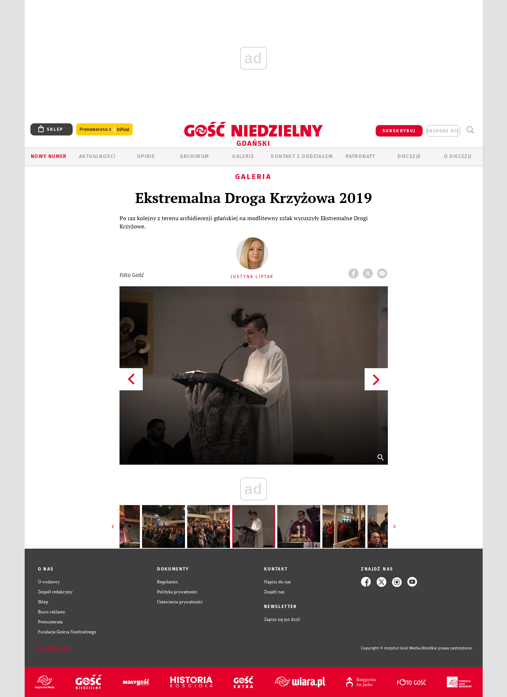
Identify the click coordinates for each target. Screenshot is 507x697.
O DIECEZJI (458, 156)
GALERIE (243, 156)
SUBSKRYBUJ (399, 130)
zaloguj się (442, 130)
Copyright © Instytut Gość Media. (391, 648)
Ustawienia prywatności (180, 601)
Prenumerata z (104, 129)
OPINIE (146, 156)
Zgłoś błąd (54, 648)
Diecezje (409, 156)
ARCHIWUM (194, 156)
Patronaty (361, 156)
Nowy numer (49, 156)
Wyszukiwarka (470, 130)
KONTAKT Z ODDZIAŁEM (302, 156)
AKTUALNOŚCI (97, 156)
